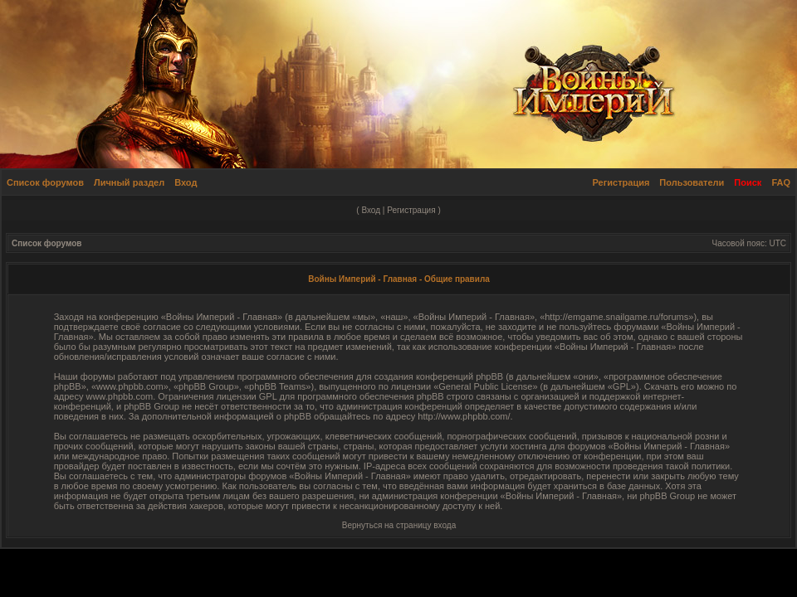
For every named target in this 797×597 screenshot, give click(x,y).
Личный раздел (129, 182)
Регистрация (621, 182)
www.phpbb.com (119, 396)
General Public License (485, 386)
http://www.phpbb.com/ (464, 416)
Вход (185, 182)
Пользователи (691, 182)
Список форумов (45, 182)
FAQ (780, 182)
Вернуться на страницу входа (399, 525)
